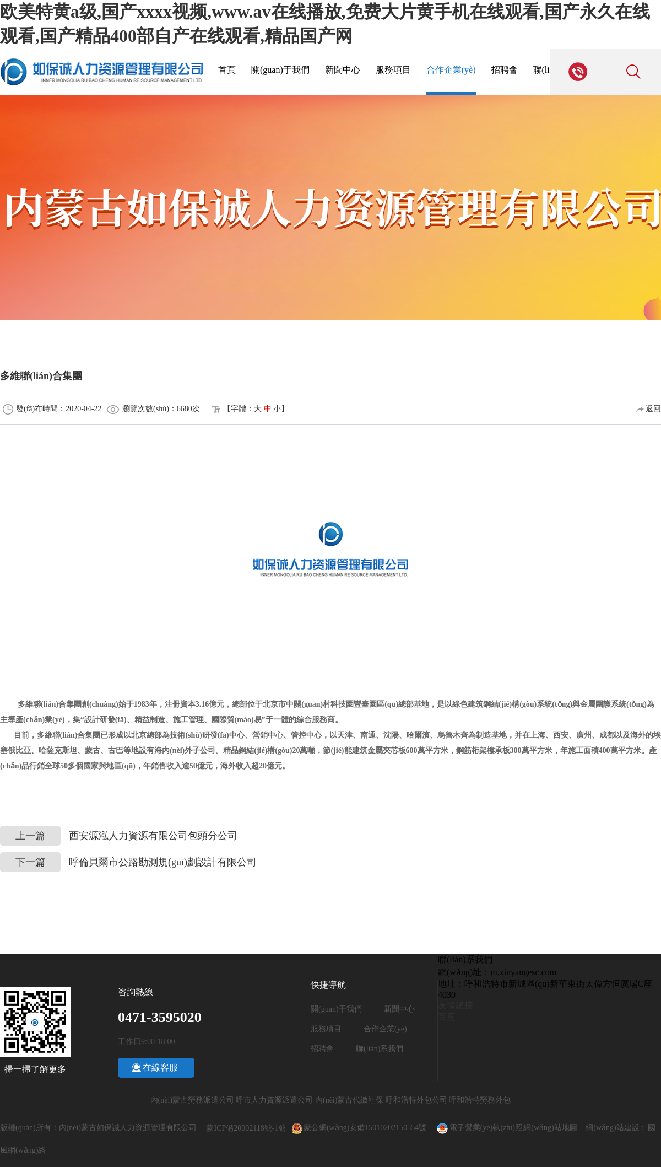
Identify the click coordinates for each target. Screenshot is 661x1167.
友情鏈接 (455, 1005)
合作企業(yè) (451, 69)
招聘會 (504, 69)
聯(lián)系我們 (379, 1049)
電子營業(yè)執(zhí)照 (479, 1127)
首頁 (227, 69)
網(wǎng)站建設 (612, 1127)
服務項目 (393, 69)
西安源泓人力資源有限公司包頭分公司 (118, 836)
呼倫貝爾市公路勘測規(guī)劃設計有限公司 (128, 862)
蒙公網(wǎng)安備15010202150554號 (370, 1127)
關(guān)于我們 (280, 69)
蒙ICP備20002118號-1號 (246, 1128)
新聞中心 (342, 69)
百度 (447, 1016)
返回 (649, 409)
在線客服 (160, 1067)
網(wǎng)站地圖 (550, 1127)
